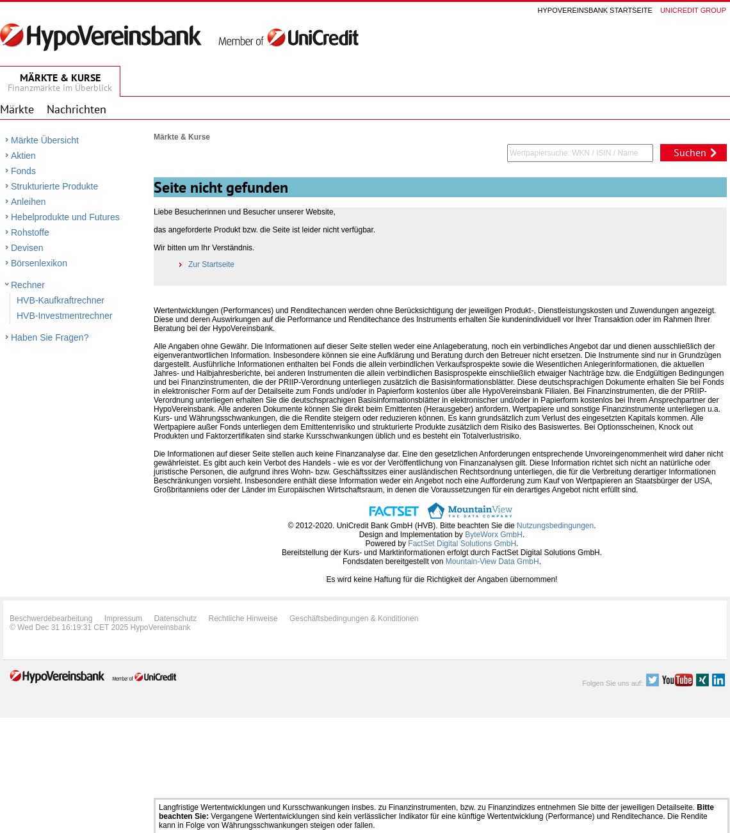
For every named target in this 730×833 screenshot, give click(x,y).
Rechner (28, 285)
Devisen (27, 248)
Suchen (690, 152)
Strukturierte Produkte (54, 186)
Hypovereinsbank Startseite (595, 10)
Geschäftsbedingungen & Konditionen (354, 618)
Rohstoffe (30, 232)
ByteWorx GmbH (494, 534)
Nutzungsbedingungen (555, 525)
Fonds (23, 171)
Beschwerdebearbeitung (51, 618)
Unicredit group (693, 10)
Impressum (123, 618)
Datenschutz (175, 618)
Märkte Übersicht (45, 140)
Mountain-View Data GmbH (492, 561)
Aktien (23, 155)
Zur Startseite (206, 264)
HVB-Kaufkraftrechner (60, 300)
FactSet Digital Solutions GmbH (462, 543)
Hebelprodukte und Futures (65, 217)
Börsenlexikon (39, 263)
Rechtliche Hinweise (243, 618)
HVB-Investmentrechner (64, 316)
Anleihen (28, 202)
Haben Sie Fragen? (49, 337)
